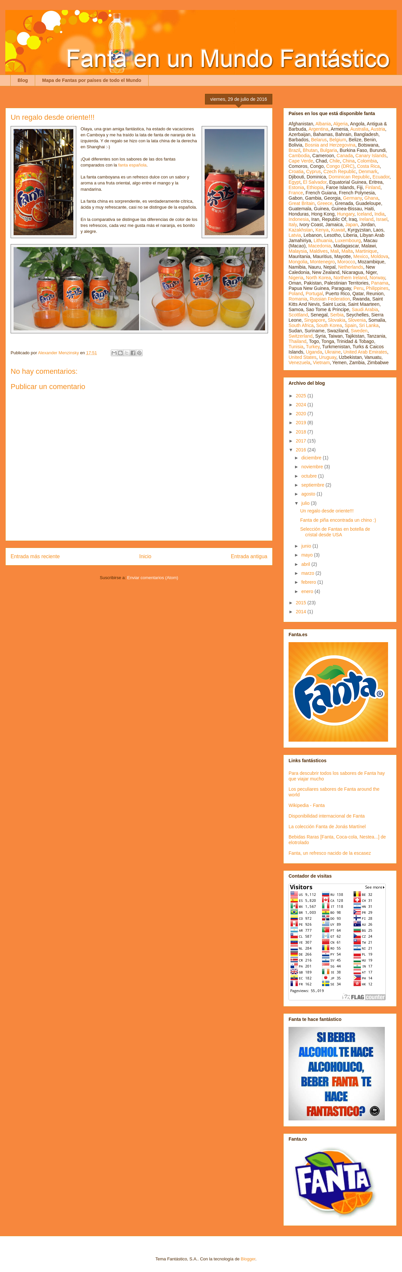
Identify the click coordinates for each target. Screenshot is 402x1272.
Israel (381, 219)
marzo (308, 573)
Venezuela (299, 362)
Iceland (364, 214)
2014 (301, 611)
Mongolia (298, 261)
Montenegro (322, 261)
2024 (301, 404)
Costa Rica (368, 166)
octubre (309, 476)
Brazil (294, 150)
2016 (301, 449)
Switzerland (300, 336)
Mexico (360, 256)
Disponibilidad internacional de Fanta (327, 816)
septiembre (313, 485)
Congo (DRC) (340, 166)
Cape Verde (301, 161)
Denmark (368, 171)
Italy (293, 224)
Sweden (359, 330)
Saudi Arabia (365, 309)
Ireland (366, 219)
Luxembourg (348, 240)
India (379, 214)
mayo (307, 555)
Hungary (345, 214)
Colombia (367, 161)
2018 (301, 432)
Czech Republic (339, 171)
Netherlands (350, 267)
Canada (345, 155)
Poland (296, 293)
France (296, 192)
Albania (323, 123)
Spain (351, 325)
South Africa (301, 325)
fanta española (132, 165)
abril (306, 564)
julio (306, 503)
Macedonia (319, 245)
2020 (301, 413)
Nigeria (296, 277)
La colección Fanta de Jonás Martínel (327, 826)
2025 (301, 395)
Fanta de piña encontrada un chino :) (338, 520)
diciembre (312, 457)
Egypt (295, 182)
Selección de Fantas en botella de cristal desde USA (335, 531)
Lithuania (322, 240)
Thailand (297, 341)
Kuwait (338, 230)
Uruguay (327, 357)
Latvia (295, 235)
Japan (351, 224)
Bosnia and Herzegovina (330, 145)
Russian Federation (330, 298)
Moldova (379, 256)
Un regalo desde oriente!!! (327, 510)
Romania (298, 298)
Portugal (314, 293)
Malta (347, 251)
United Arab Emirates (365, 352)
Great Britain (302, 203)
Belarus (319, 139)
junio (306, 546)
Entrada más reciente (35, 556)
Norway (377, 277)
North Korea (318, 277)
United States (302, 357)
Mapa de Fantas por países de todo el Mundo (91, 80)
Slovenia (357, 320)
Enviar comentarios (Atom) (152, 577)
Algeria (340, 123)
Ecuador (380, 176)
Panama (379, 283)
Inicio (145, 556)
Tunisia (296, 346)
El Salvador (315, 182)
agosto (308, 494)
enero (307, 591)
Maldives (318, 251)
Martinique (366, 251)
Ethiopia (314, 187)
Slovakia (336, 320)
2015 (301, 602)
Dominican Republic (349, 176)
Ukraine (333, 352)
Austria (378, 129)
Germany (352, 198)
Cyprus (313, 171)
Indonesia (299, 219)
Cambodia (299, 155)
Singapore (314, 320)
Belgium (337, 139)
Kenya (322, 230)
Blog (23, 80)
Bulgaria (328, 150)
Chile (334, 161)
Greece (324, 203)
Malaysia (298, 251)
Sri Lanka (369, 325)
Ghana (371, 198)
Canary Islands (371, 155)
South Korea (329, 325)
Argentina (318, 129)
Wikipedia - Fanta (307, 805)
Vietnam (321, 362)
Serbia (336, 314)
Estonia (296, 187)
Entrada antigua (249, 556)
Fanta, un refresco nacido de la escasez (330, 853)
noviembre (312, 466)
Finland (372, 187)
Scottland (298, 314)
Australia (359, 129)
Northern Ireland (350, 277)
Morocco (346, 261)
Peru (359, 288)
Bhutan (310, 150)
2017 (301, 440)
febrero (309, 582)
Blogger (248, 1258)
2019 (301, 422)
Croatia (296, 171)
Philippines (377, 288)
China (349, 161)
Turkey (312, 346)
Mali (334, 251)
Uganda (314, 352)
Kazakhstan (301, 230)
